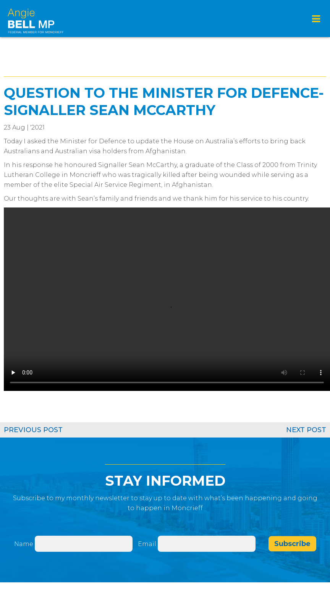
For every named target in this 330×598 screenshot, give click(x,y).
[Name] (84, 544)
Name (23, 544)
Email (148, 544)
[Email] (207, 544)
